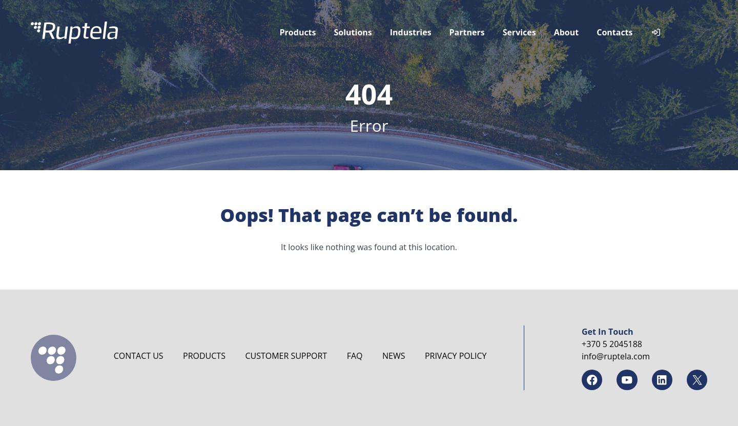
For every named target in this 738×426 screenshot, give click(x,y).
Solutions (353, 32)
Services (519, 32)
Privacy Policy (456, 355)
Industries (411, 32)
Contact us (138, 355)
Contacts (614, 32)
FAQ (355, 355)
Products (298, 32)
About (566, 32)
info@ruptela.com (616, 356)
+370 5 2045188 (612, 344)
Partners (467, 32)
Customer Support (286, 355)
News (393, 355)
